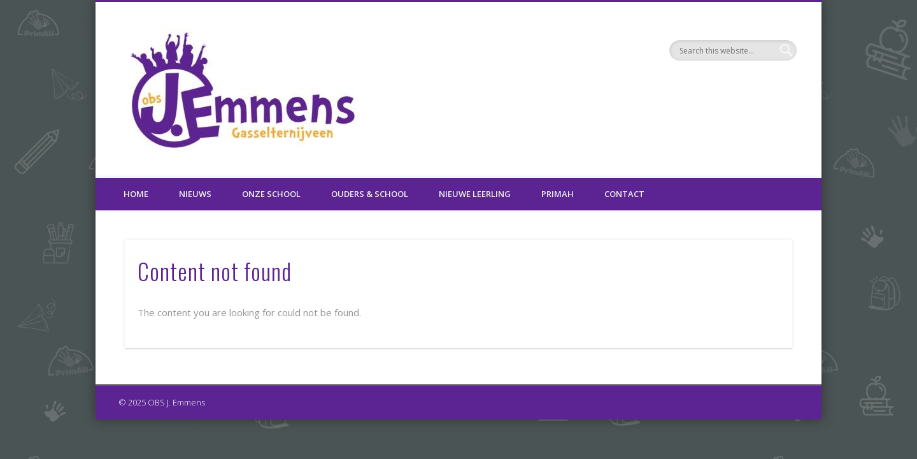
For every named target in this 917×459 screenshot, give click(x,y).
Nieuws (195, 194)
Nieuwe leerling (475, 194)
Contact (624, 194)
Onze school (271, 194)
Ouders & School (369, 194)
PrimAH (557, 194)
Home (136, 194)
